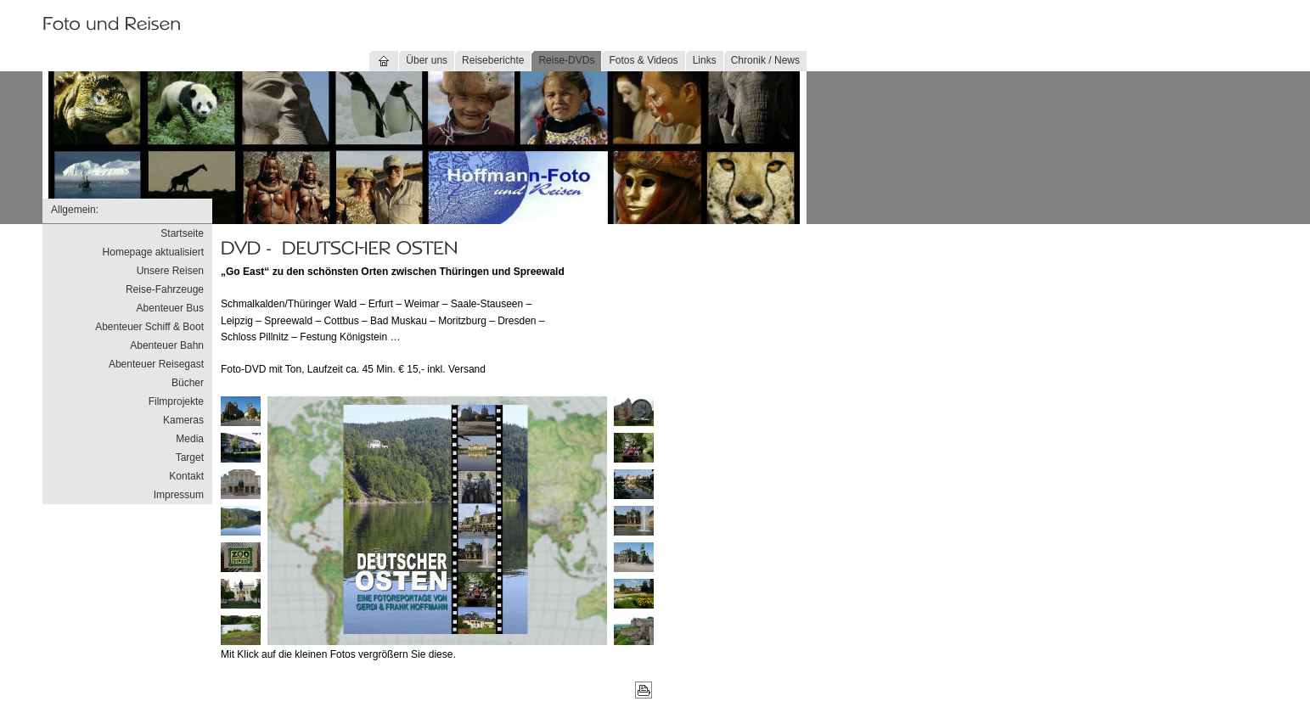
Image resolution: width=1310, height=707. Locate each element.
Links (705, 60)
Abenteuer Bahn (167, 345)
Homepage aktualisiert (153, 252)
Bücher (187, 383)
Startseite (182, 233)
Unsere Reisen (170, 271)
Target (190, 457)
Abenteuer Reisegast (156, 364)
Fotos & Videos (643, 60)
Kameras (183, 420)
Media (190, 439)
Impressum (179, 495)
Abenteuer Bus (170, 308)
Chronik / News (765, 60)
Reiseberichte (493, 60)
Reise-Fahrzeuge (165, 289)
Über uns (426, 60)
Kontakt (186, 476)
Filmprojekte (176, 401)
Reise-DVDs (566, 60)
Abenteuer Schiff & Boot (149, 327)
